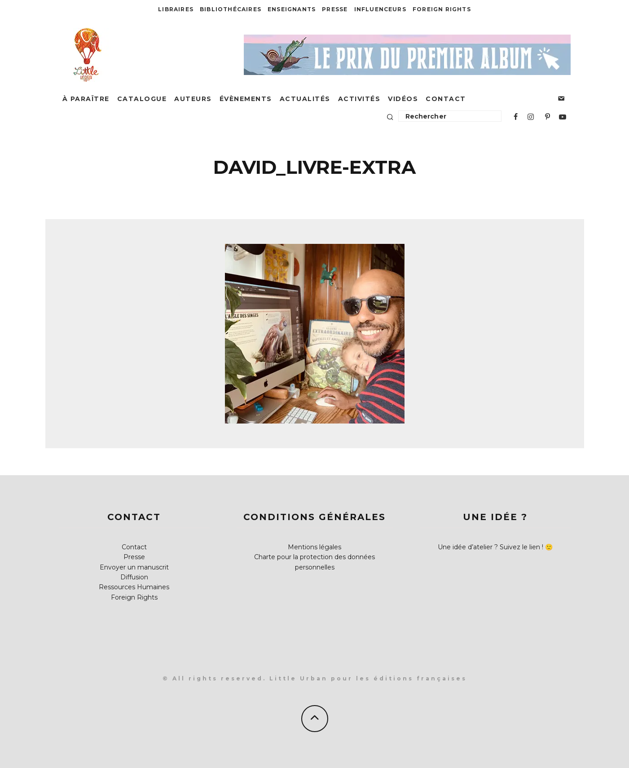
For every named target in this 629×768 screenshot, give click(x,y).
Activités (359, 99)
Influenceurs (380, 9)
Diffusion (134, 577)
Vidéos (403, 99)
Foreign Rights (442, 9)
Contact (446, 99)
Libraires (176, 9)
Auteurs (193, 99)
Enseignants (292, 9)
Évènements (246, 99)
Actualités (305, 99)
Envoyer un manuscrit (134, 567)
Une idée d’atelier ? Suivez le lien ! (490, 547)
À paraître (86, 99)
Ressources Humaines (134, 587)
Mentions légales (314, 547)
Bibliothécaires (230, 9)
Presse (334, 9)
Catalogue (142, 99)
